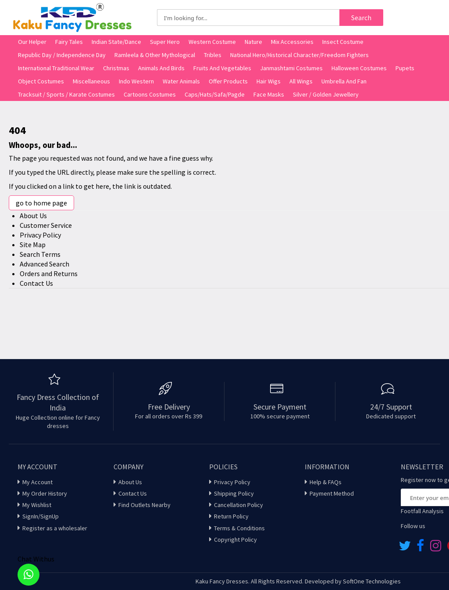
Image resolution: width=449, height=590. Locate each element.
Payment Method (332, 493)
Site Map (33, 244)
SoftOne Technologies (372, 581)
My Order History (44, 493)
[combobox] (248, 17)
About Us (33, 215)
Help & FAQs (326, 482)
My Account (37, 482)
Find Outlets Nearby (144, 505)
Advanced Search (44, 263)
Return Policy (231, 516)
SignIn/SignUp (40, 516)
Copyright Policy (235, 539)
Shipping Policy (234, 493)
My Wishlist (36, 505)
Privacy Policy (40, 234)
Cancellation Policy (238, 505)
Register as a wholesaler (54, 528)
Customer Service (46, 225)
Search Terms (40, 254)
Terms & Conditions (239, 528)
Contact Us (36, 283)
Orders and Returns (49, 273)
